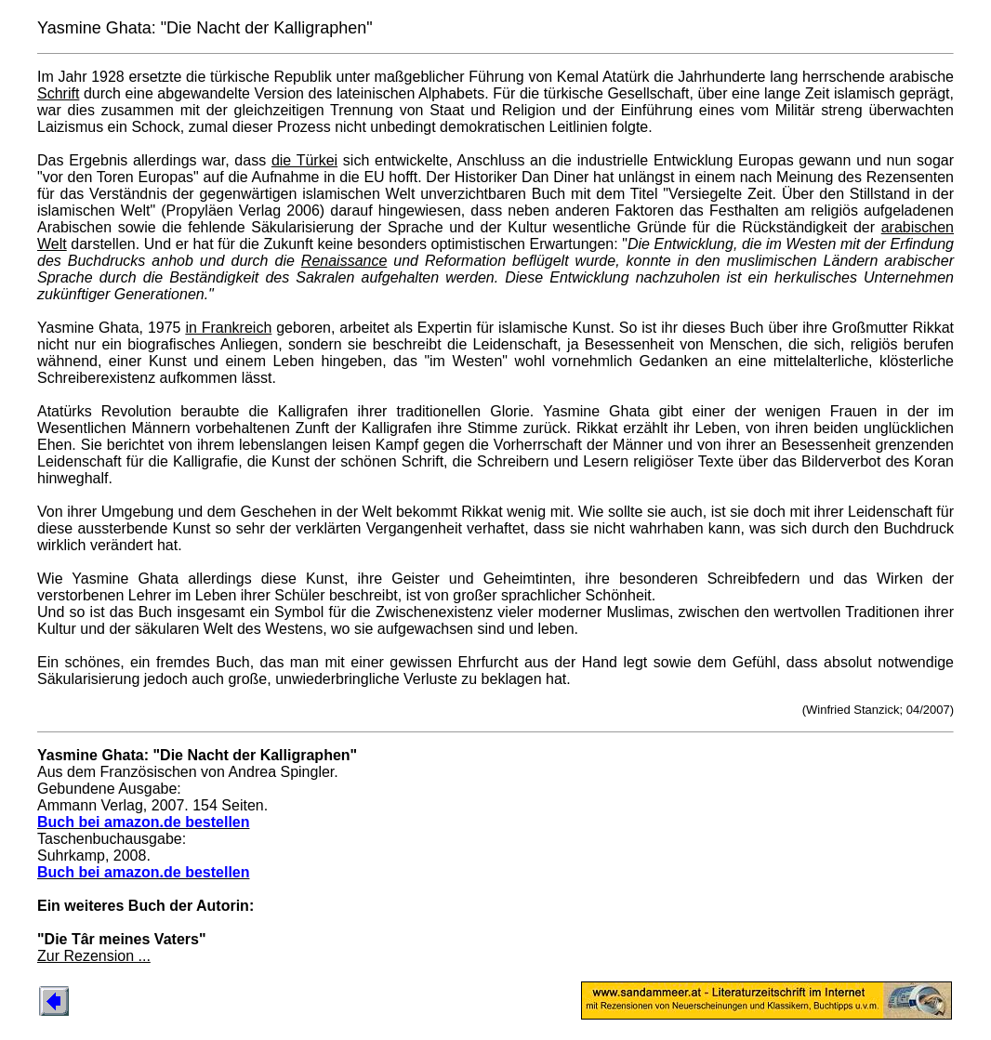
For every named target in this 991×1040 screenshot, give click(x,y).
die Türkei (304, 160)
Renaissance (344, 261)
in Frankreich (228, 328)
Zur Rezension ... (94, 956)
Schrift (58, 93)
